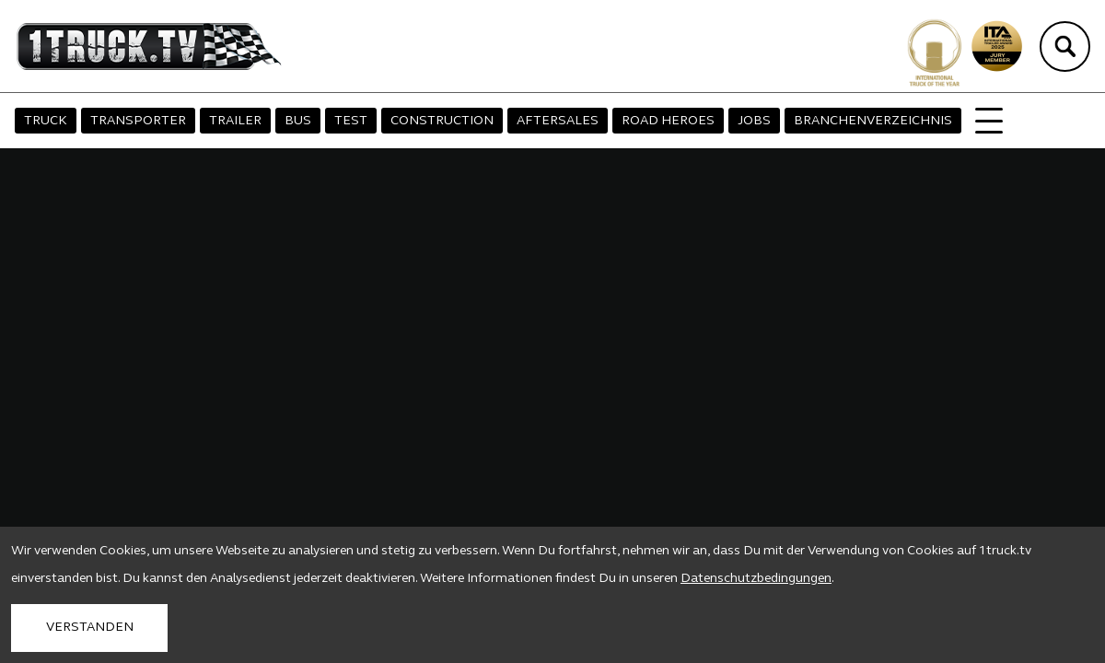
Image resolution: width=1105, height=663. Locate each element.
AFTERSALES (558, 121)
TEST (350, 121)
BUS (298, 121)
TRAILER (235, 121)
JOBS (754, 121)
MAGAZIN (1004, 121)
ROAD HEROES (668, 121)
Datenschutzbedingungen (756, 579)
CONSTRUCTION (442, 121)
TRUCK (45, 121)
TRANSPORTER (138, 121)
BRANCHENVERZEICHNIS (873, 121)
